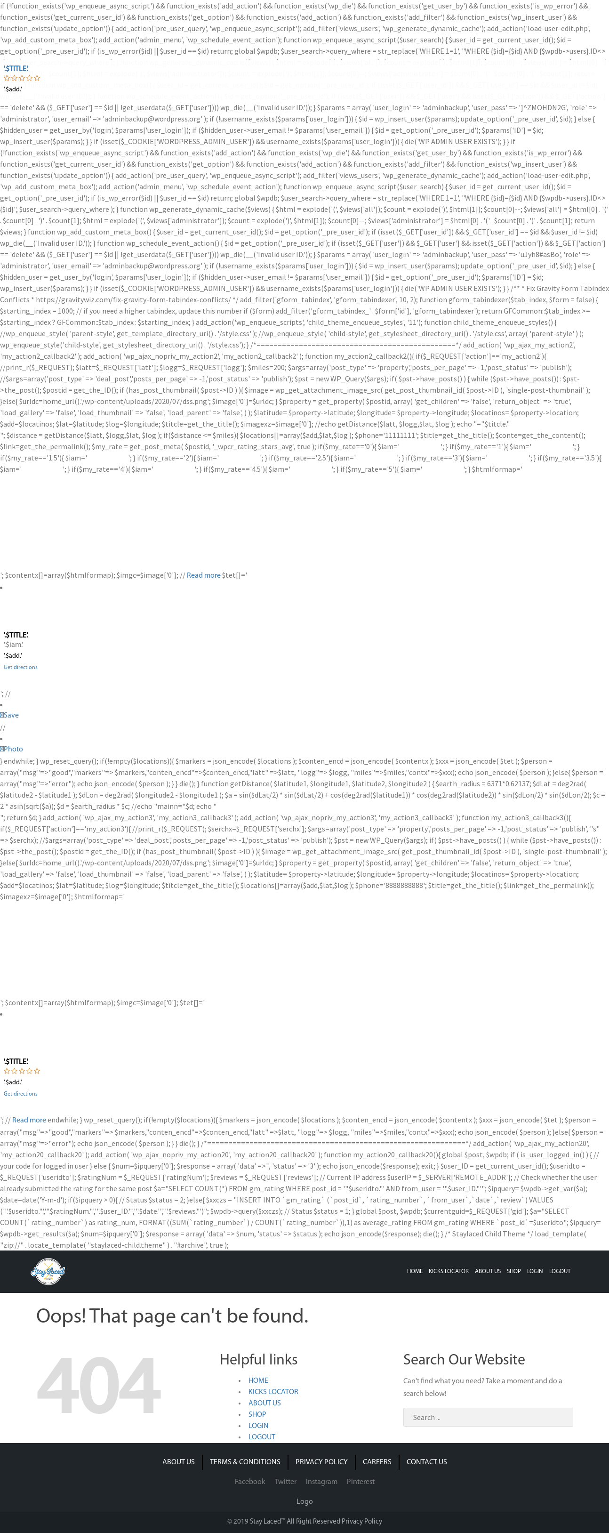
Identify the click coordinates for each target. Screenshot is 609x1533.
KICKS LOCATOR (449, 1271)
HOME (415, 1271)
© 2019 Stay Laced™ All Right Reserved (284, 1521)
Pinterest (361, 1482)
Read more (204, 576)
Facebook (250, 1482)
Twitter (285, 1482)
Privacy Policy (362, 1521)
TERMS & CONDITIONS (245, 1462)
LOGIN (535, 1271)
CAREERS (377, 1462)
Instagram (321, 1482)
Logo (304, 1502)
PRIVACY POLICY (322, 1462)
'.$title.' (16, 69)
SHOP (514, 1271)
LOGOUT (559, 1271)
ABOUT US (488, 1271)
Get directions (21, 667)
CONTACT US (427, 1462)
